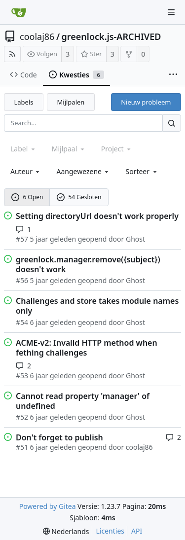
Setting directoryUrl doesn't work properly (97, 216)
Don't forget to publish (59, 437)
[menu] (141, 171)
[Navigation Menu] (171, 12)
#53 (22, 375)
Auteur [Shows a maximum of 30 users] (25, 171)
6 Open (27, 197)
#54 (22, 322)
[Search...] (171, 123)
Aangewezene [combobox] (83, 171)
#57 (22, 239)
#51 (22, 447)
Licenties (110, 531)
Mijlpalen (71, 102)
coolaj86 (37, 36)
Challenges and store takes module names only (97, 306)
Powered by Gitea (47, 506)
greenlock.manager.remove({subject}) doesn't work (88, 264)
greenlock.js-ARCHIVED (111, 36)
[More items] (173, 75)
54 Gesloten (79, 197)
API (136, 531)
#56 (22, 280)
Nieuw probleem (146, 102)
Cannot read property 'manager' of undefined (82, 401)
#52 (22, 417)
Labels (24, 102)
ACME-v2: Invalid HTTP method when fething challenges (86, 348)
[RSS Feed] (12, 54)
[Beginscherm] (19, 12)
